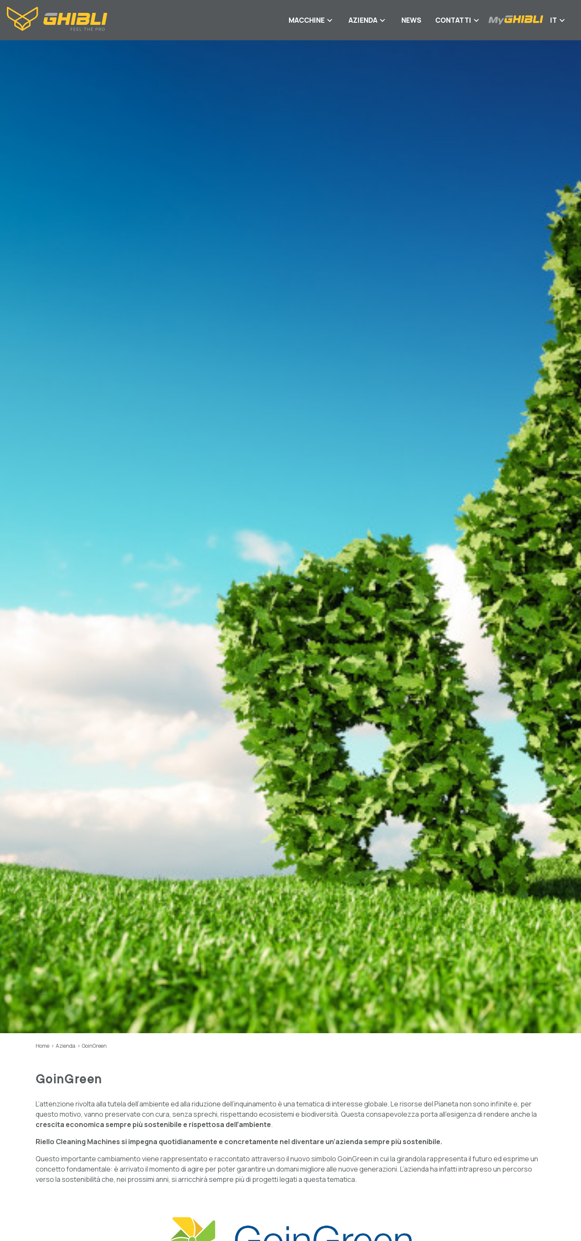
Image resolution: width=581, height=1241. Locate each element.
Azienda (65, 1045)
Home (42, 1045)
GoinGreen (94, 1045)
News (411, 20)
